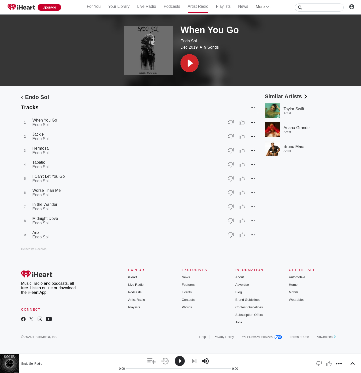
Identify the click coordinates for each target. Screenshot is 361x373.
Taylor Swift (294, 109)
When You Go (44, 120)
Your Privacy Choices (262, 337)
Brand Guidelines (247, 300)
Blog (238, 292)
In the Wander (44, 204)
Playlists (223, 6)
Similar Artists (286, 96)
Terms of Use (299, 337)
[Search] (319, 8)
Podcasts (172, 6)
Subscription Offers (249, 315)
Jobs (238, 322)
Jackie (38, 134)
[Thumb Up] (241, 122)
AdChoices (326, 337)
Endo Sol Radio (31, 363)
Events (187, 292)
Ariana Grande (297, 128)
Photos (187, 307)
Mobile (293, 292)
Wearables (296, 300)
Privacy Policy (224, 337)
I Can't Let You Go (48, 176)
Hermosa (40, 148)
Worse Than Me (46, 190)
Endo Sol (188, 41)
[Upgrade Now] (49, 7)
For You (94, 6)
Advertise (242, 285)
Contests (188, 300)
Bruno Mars (294, 146)
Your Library (119, 6)
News (243, 6)
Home (293, 285)
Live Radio (146, 6)
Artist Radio (198, 6)
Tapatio (38, 162)
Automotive (297, 277)
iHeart (132, 277)
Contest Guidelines (249, 307)
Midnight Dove (45, 218)
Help (202, 337)
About (239, 277)
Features (188, 285)
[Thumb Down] (230, 122)
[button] (189, 63)
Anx (35, 232)
